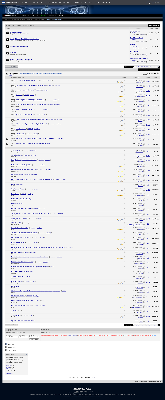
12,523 (148, 110)
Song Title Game (16, 155)
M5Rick (13, 161)
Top (161, 381)
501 (150, 67)
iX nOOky (140, 121)
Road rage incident (17, 184)
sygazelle (13, 200)
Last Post (135, 77)
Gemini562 (14, 302)
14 (148, 272)
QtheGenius (135, 53)
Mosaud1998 (15, 171)
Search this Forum (154, 25)
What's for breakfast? (18, 296)
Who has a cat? (16, 150)
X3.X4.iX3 (83, 2)
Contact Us (138, 381)
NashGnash (14, 130)
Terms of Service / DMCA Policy (80, 396)
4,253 (148, 190)
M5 (60, 2)
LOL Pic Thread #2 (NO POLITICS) (27, 80)
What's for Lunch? (17, 174)
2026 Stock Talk (16, 223)
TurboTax (14, 310)
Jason (141, 140)
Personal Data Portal (95, 396)
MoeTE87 (134, 32)
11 (142, 67)
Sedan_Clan (14, 87)
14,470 (148, 120)
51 (144, 67)
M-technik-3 (139, 210)
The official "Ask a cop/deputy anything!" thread (31, 85)
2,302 (148, 219)
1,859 (148, 180)
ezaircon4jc (139, 96)
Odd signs (14, 199)
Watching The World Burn (136, 225)
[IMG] (7, 368)
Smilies (8, 367)
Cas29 (13, 186)
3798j (141, 215)
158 (148, 214)
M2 (49, 2)
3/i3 (26, 2)
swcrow (141, 244)
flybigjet (140, 317)
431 (148, 243)
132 (148, 233)
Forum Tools (142, 70)
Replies (148, 77)
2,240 (148, 175)
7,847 (148, 100)
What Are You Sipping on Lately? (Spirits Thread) (31, 124)
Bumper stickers (16, 252)
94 (148, 224)
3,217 (148, 228)
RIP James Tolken (17, 203)
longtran (75, 335)
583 (148, 258)
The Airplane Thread (17, 189)
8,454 (148, 134)
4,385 (148, 129)
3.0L (141, 200)
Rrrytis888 (140, 288)
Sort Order (22, 335)
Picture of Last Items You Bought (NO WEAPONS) (32, 119)
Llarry (141, 191)
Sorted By (8, 335)
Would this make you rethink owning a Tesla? (25, 300)
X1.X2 (77, 2)
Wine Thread (15, 315)
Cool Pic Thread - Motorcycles (21, 237)
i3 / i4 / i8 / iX (106, 2)
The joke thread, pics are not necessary (23, 160)
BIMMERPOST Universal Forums (35, 19)
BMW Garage (25, 15)
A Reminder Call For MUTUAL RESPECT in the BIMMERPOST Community (40, 138)
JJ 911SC (140, 111)
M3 (53, 2)
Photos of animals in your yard (21, 208)
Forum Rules (9, 373)
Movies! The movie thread (24, 114)
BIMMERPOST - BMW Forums (150, 381)
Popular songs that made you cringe (22, 262)
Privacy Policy (67, 396)
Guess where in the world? (19, 218)
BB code (8, 365)
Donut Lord (14, 278)
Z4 (71, 2)
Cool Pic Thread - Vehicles (19, 228)
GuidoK (141, 205)
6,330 (148, 115)
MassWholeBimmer (137, 307)
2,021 (148, 161)
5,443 (148, 125)
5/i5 (34, 2)
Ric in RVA (140, 126)
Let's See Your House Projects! (21, 305)
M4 (56, 2)
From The (31, 335)
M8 (68, 2)
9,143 (148, 86)
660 (148, 195)
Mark (11, 75)
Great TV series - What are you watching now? (31, 104)
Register (157, 3)
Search (61, 15)
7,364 (148, 105)
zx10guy (140, 239)
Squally (134, 60)
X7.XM (97, 2)
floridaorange (15, 152)
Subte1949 (140, 135)
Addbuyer (14, 82)
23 (148, 311)
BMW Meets (35, 15)
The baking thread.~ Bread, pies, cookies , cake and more (29, 257)
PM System (15, 286)
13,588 (148, 81)
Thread (13, 77)
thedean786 (14, 135)
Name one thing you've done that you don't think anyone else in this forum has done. (38, 247)
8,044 (148, 96)
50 (148, 267)
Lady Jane (14, 166)
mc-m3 (141, 292)
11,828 (148, 91)
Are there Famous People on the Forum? (24, 232)
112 (148, 199)
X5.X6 (90, 2)
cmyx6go (13, 91)
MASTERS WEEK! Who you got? (22, 271)
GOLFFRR (13, 273)
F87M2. (13, 229)
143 (148, 262)
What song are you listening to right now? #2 (30, 100)
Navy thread (15, 194)
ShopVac (140, 130)
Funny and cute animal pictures (21, 165)
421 (148, 238)
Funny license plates (18, 242)
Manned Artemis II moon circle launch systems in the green (30, 266)
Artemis (13, 140)
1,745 (148, 282)
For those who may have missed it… (23, 320)
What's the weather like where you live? (24, 169)
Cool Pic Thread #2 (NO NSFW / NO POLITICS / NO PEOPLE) (31, 179)
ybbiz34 (70, 335)
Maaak (13, 287)
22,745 (148, 156)
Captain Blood (15, 106)
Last (155, 67)
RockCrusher (139, 87)
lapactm (140, 229)
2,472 (148, 296)
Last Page (49, 80)
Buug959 (140, 283)
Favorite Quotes (16, 281)
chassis (134, 39)
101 (147, 67)
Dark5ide (13, 156)
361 (148, 253)
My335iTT (14, 121)
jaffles (141, 220)
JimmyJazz (140, 101)
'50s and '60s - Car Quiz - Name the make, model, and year (30, 213)
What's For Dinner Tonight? (24, 109)
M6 (64, 2)
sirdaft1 (13, 307)
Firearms (19, 95)
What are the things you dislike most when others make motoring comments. (35, 291)
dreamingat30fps (138, 297)
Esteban (13, 101)
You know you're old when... (25, 90)
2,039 (148, 306)
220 (148, 209)
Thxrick (13, 96)
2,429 (148, 165)
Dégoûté (13, 254)
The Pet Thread (21, 129)
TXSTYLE (13, 111)
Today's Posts (52, 15)
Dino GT (13, 239)
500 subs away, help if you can (21, 276)
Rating (124, 77)
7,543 (148, 170)
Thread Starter (20, 77)
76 (148, 292)
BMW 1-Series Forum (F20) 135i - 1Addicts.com (15, 19)
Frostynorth (139, 152)
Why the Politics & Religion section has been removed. (33, 143)
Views (155, 77)
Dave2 (13, 317)
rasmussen (135, 46)
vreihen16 (140, 82)
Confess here (20, 133)
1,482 (148, 316)
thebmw (13, 234)
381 (148, 151)
